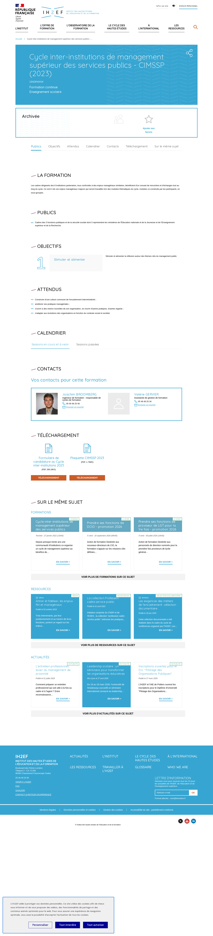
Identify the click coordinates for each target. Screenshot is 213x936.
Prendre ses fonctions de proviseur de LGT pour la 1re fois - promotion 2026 (157, 577)
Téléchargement (137, 197)
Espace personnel (188, 6)
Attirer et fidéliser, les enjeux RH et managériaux (54, 681)
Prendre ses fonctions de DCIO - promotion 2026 (105, 576)
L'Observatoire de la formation (81, 27)
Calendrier (93, 197)
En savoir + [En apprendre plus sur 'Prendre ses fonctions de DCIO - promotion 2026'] (114, 613)
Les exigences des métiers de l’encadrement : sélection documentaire (157, 669)
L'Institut (21, 28)
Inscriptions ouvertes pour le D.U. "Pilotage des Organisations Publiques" (158, 775)
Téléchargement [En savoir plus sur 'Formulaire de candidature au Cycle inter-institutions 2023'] (48, 529)
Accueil (18, 39)
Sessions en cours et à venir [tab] (50, 395)
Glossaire (143, 872)
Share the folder (188, 103)
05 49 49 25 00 (22, 883)
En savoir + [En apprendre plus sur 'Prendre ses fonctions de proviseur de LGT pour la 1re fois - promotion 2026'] (166, 613)
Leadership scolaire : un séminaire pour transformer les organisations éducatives (106, 775)
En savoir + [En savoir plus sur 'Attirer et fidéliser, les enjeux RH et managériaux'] (63, 708)
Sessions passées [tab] (87, 395)
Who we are (162, 6)
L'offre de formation (47, 27)
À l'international (148, 27)
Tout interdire (67, 924)
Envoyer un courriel (75, 458)
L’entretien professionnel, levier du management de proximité (53, 775)
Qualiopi (20, 896)
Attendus (73, 197)
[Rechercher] (196, 27)
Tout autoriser (95, 924)
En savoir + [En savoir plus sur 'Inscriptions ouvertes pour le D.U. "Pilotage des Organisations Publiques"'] (166, 804)
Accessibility (173, 6)
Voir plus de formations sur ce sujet (108, 628)
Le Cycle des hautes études (117, 27)
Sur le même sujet (167, 197)
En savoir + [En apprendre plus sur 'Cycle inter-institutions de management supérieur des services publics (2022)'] (63, 613)
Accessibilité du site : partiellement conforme (152, 915)
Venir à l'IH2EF (23, 887)
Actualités (79, 861)
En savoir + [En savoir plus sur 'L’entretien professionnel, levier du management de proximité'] (63, 804)
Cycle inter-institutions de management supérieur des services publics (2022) (54, 578)
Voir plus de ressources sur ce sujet (108, 723)
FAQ (17, 891)
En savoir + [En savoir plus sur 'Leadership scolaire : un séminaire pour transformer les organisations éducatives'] (114, 804)
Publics (36, 197)
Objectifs (54, 197)
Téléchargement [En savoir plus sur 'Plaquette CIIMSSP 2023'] (87, 529)
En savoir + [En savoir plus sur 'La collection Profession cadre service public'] (114, 708)
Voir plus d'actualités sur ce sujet (108, 819)
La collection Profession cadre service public (103, 678)
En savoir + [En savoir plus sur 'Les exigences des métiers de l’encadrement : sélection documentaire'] (166, 708)
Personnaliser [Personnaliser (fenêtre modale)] (40, 924)
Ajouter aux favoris (149, 181)
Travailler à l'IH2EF (112, 874)
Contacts (113, 197)
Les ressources (176, 27)
